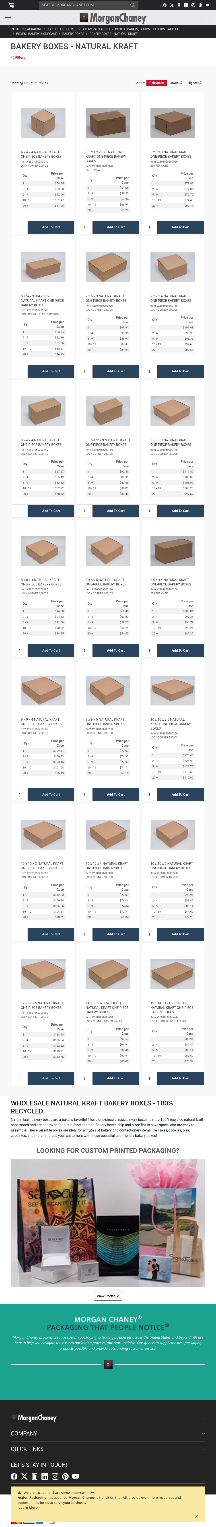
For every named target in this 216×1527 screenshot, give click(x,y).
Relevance (156, 83)
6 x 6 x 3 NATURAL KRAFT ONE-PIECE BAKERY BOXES (170, 154)
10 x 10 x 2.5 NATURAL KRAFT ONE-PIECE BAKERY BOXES (170, 724)
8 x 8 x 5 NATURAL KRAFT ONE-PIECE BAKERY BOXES (106, 582)
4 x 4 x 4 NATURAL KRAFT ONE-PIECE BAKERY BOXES (41, 154)
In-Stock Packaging (26, 29)
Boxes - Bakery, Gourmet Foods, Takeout (147, 29)
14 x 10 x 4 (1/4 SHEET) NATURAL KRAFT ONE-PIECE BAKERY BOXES (107, 1007)
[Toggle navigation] (8, 17)
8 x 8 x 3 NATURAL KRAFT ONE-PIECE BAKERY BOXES (170, 442)
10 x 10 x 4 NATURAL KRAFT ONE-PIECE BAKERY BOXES (107, 866)
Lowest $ (175, 83)
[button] (8, 17)
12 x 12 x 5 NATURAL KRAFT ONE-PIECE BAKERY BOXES (42, 1005)
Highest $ (194, 83)
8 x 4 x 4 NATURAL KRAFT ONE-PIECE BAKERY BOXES (41, 442)
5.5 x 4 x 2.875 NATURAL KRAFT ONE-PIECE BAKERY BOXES (106, 156)
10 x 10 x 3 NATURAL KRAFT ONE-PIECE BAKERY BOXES (42, 866)
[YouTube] (207, 5)
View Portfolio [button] (108, 1296)
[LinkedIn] (186, 5)
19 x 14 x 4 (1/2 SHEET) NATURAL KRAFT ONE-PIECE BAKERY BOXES (171, 1007)
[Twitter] (172, 5)
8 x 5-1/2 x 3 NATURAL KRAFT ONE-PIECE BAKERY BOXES (108, 442)
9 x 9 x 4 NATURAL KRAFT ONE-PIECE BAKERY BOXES (41, 722)
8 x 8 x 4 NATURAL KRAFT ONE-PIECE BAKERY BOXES (41, 582)
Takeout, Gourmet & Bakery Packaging (79, 29)
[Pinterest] (200, 5)
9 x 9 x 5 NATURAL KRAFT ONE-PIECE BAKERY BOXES (106, 722)
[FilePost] (179, 5)
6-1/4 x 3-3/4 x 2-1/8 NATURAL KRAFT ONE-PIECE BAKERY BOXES (42, 300)
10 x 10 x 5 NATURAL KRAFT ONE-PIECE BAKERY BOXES (171, 866)
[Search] (83, 5)
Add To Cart (51, 227)
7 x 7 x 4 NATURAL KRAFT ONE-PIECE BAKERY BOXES (170, 298)
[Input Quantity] (19, 227)
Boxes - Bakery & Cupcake (36, 34)
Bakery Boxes (73, 34)
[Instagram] (193, 5)
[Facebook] (165, 5)
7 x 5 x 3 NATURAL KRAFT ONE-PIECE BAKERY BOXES (106, 298)
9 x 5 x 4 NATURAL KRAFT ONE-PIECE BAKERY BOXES (170, 582)
